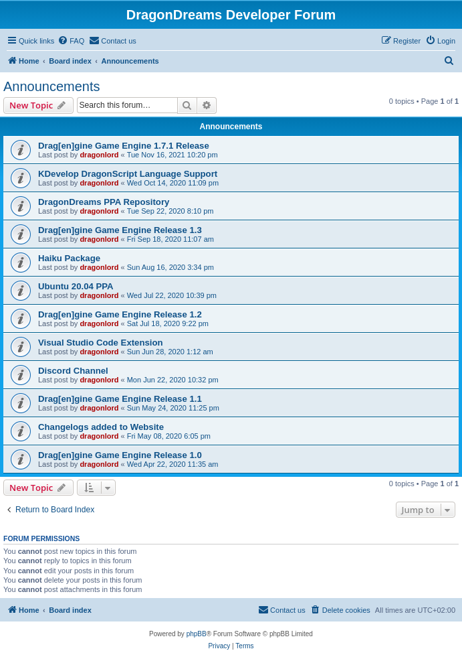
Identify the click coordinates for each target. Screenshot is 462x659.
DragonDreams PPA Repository (103, 202)
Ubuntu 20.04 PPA (76, 286)
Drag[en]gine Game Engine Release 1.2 (120, 314)
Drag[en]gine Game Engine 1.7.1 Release (123, 146)
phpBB (197, 634)
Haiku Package (69, 258)
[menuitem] (70, 41)
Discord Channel (73, 371)
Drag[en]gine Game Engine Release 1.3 (120, 230)
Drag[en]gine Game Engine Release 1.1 (120, 399)
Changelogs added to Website (101, 427)
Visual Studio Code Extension (100, 343)
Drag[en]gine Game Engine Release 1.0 (120, 455)
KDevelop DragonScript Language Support (127, 174)
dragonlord (99, 155)
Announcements (51, 86)
